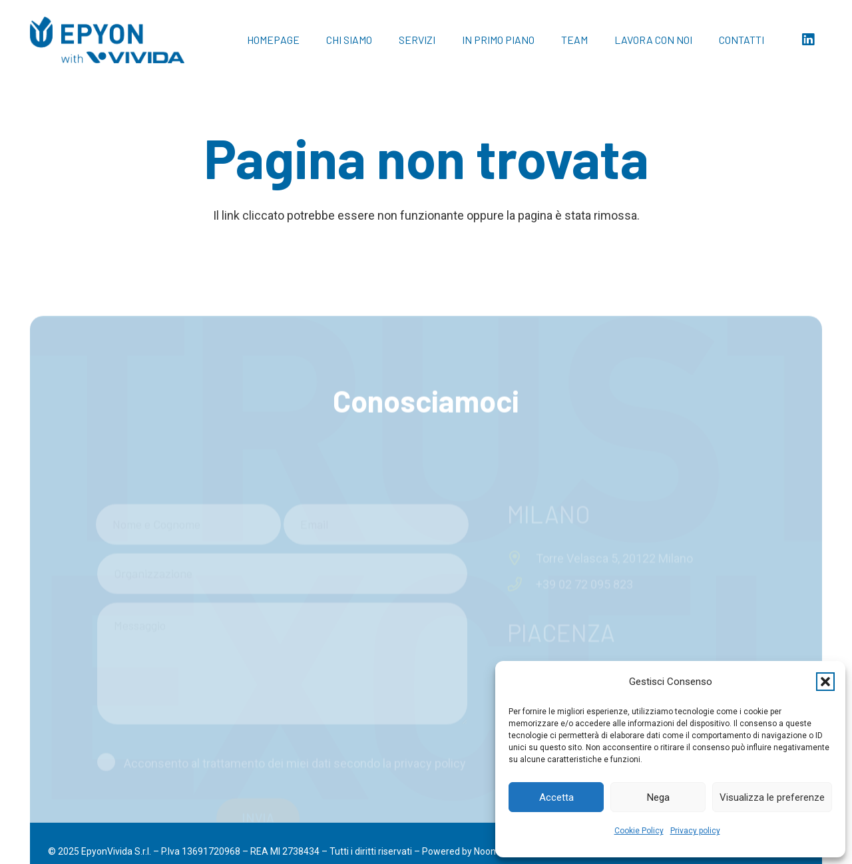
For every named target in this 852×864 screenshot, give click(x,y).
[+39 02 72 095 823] (521, 501)
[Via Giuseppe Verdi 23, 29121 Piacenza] (521, 593)
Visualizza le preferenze (772, 797)
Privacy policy (695, 830)
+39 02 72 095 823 (584, 501)
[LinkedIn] (808, 40)
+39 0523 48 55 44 (584, 619)
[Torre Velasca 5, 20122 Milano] (521, 475)
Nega (658, 797)
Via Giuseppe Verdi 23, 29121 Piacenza (638, 593)
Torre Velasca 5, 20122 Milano (614, 475)
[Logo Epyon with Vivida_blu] (107, 40)
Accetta (556, 797)
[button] (825, 681)
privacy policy (430, 680)
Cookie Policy (639, 830)
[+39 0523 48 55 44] (521, 619)
